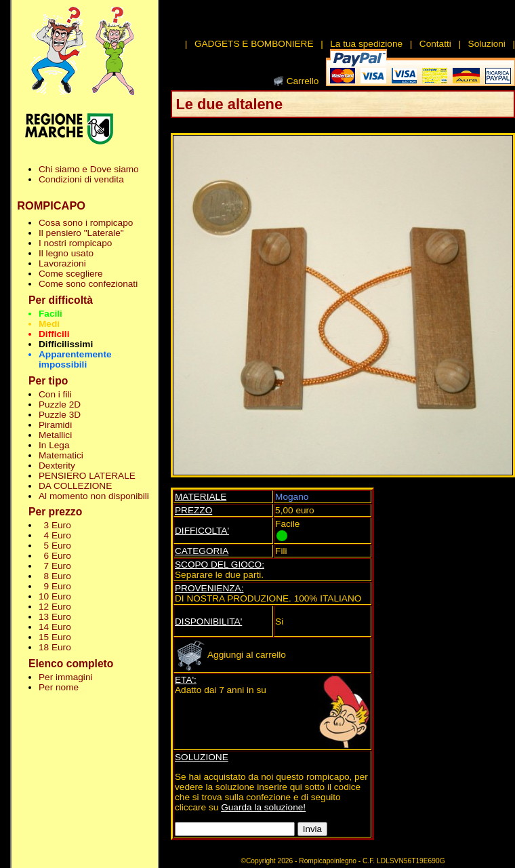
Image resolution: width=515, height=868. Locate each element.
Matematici (61, 455)
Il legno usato (66, 253)
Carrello (303, 81)
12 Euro (55, 606)
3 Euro (55, 525)
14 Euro (55, 627)
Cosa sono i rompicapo (86, 223)
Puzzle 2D (60, 404)
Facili (50, 314)
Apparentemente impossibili (75, 359)
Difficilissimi (66, 344)
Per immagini (66, 677)
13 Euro (55, 617)
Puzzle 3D (60, 415)
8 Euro (55, 576)
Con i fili (55, 394)
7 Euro (55, 566)
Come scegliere (71, 274)
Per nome (59, 687)
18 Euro (55, 647)
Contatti (435, 44)
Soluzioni (487, 44)
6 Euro (55, 556)
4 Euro (55, 535)
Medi (49, 324)
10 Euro (55, 596)
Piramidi (55, 425)
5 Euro (55, 545)
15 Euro (55, 637)
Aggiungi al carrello (230, 655)
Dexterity (57, 465)
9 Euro (55, 586)
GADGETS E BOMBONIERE (254, 44)
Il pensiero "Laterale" (81, 233)
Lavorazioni (62, 263)
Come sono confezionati (88, 284)
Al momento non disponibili (94, 496)
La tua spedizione (366, 44)
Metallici (55, 435)
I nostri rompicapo (75, 243)
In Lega (54, 445)
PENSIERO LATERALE (87, 476)
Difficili (54, 334)
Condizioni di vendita (81, 179)
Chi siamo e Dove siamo (89, 169)
